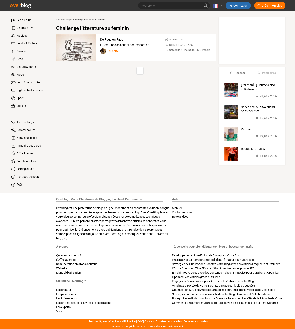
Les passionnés (66, 294)
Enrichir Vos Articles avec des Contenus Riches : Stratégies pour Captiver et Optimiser (225, 272)
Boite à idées (180, 216)
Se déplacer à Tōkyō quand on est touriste (258, 109)
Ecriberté (113, 51)
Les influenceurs (66, 298)
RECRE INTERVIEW (253, 148)
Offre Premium (22, 153)
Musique (18, 36)
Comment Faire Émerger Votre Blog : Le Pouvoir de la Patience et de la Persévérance (225, 302)
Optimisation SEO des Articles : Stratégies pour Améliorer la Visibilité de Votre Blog (223, 289)
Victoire (246, 129)
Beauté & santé (23, 67)
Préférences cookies (196, 321)
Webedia (61, 268)
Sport (17, 98)
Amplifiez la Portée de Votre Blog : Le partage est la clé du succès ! (213, 285)
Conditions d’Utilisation (122, 321)
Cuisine (18, 51)
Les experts (63, 307)
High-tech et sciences (26, 90)
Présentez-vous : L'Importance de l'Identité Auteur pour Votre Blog (213, 259)
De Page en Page (111, 39)
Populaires (266, 72)
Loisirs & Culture (23, 43)
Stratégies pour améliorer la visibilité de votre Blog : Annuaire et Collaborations (221, 294)
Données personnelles (169, 321)
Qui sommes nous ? (68, 255)
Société (18, 106)
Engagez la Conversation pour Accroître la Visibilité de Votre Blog (213, 281)
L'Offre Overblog (66, 259)
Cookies (149, 321)
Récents (237, 72)
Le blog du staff (23, 169)
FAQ (16, 184)
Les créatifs (63, 289)
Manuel (177, 208)
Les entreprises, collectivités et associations (83, 302)
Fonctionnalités (23, 161)
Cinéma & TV (21, 28)
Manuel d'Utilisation (68, 272)
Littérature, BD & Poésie (196, 49)
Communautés (22, 130)
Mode (17, 75)
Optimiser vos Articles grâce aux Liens (196, 277)
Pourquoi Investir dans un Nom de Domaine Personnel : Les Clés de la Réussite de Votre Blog (230, 298)
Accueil (60, 19)
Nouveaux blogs (23, 138)
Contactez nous (182, 212)
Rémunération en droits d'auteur (76, 264)
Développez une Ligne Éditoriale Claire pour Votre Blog (206, 255)
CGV (140, 321)
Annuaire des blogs (25, 145)
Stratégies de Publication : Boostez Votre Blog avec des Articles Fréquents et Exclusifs (226, 264)
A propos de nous (24, 177)
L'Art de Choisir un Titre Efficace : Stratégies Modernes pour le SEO (213, 268)
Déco (16, 59)
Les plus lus (20, 20)
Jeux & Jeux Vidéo (25, 82)
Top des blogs (22, 122)
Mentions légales (97, 321)
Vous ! (60, 311)
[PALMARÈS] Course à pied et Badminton (258, 87)
